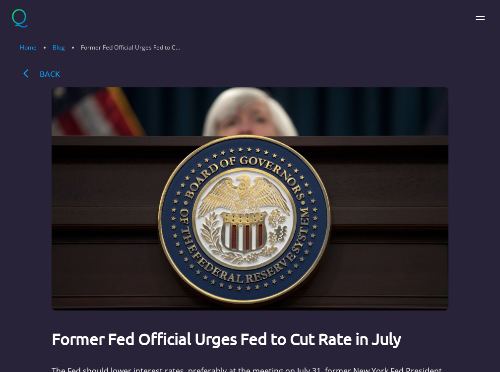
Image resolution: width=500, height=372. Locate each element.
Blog (59, 48)
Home (28, 48)
